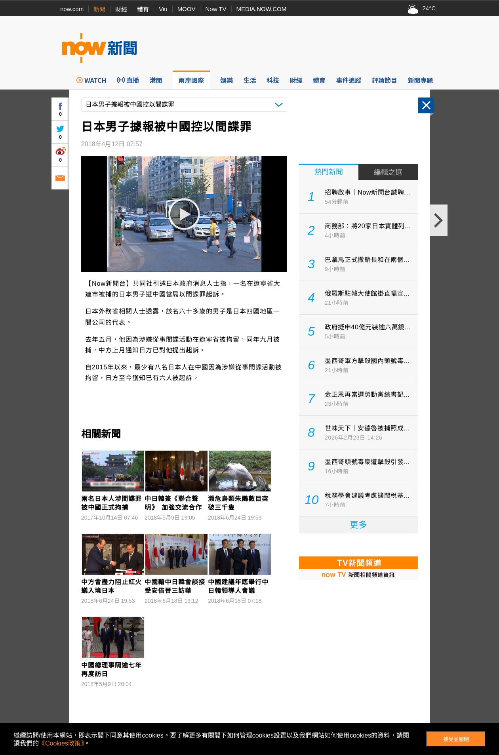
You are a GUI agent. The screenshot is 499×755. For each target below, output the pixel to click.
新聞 (99, 9)
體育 (143, 9)
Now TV (215, 9)
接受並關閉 (456, 739)
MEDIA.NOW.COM (261, 9)
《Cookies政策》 (61, 743)
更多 (358, 525)
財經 (121, 9)
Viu (163, 9)
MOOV (186, 9)
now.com (72, 9)
